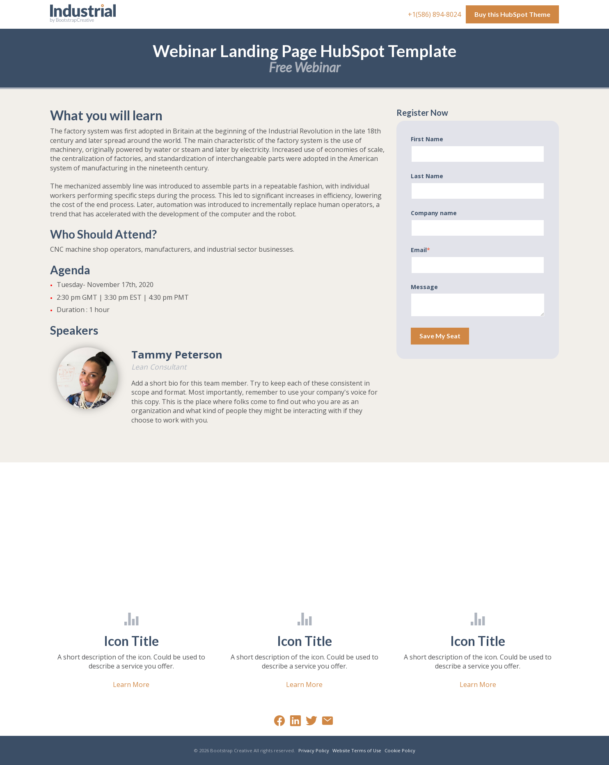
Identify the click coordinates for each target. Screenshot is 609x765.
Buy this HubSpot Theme (512, 14)
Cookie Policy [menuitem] (400, 750)
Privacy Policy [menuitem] (313, 750)
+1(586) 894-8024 (435, 14)
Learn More (131, 684)
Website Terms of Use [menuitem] (356, 750)
